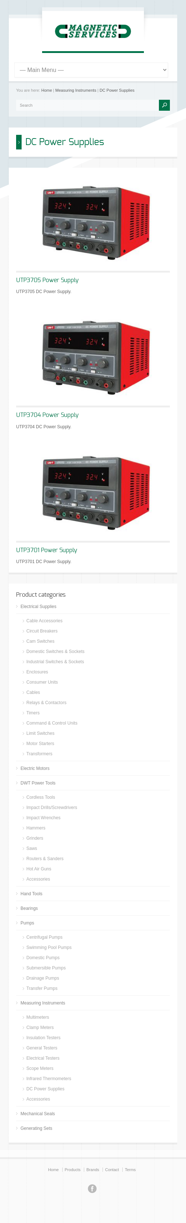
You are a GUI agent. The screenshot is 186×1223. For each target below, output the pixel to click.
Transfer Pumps (41, 988)
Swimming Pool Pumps (48, 947)
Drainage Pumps (42, 978)
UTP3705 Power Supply (47, 280)
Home (46, 90)
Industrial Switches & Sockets (55, 661)
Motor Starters (40, 743)
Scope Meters (39, 1068)
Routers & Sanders (44, 858)
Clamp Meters (40, 1027)
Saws (31, 848)
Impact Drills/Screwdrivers (51, 807)
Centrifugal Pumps (44, 937)
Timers (33, 712)
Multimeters (37, 1017)
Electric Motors (35, 768)
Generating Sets (36, 1128)
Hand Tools (31, 893)
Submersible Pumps (46, 968)
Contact (112, 1169)
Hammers (35, 828)
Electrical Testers (42, 1058)
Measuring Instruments (75, 90)
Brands (92, 1169)
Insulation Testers (43, 1037)
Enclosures (37, 672)
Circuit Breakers (41, 631)
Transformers (39, 753)
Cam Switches (40, 641)
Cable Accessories (44, 620)
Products (73, 1169)
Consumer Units (42, 682)
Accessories (38, 879)
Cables (33, 692)
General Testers (41, 1048)
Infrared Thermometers (48, 1078)
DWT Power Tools (38, 783)
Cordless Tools (40, 797)
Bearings (29, 908)
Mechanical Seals (38, 1113)
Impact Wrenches (43, 817)
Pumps (27, 923)
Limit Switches (40, 733)
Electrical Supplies (38, 606)
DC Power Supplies (117, 90)
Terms (130, 1169)
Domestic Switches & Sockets (55, 651)
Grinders (34, 838)
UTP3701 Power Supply (46, 550)
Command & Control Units (51, 723)
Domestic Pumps (43, 957)
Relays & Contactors (46, 702)
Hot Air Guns (38, 868)
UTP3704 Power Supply (47, 415)
